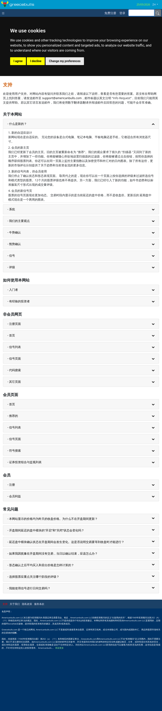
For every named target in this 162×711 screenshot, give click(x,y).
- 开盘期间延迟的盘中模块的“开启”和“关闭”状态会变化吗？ (45, 591)
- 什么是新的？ (17, 185)
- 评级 (11, 328)
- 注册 (11, 546)
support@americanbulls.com (62, 159)
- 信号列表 (14, 408)
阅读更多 (59, 709)
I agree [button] (18, 122)
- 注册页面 (14, 385)
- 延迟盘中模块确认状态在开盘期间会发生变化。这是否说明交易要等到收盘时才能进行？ (65, 603)
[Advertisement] (81, 86)
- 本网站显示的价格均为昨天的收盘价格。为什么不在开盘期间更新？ (52, 580)
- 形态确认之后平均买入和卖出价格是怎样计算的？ (40, 626)
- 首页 (11, 396)
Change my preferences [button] (64, 122)
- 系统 (11, 270)
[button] (156, 4)
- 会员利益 (14, 557)
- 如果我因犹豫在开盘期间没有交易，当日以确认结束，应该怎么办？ (52, 614)
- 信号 (11, 317)
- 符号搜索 (14, 512)
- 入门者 (12, 351)
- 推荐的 (12, 477)
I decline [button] (35, 122)
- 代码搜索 (14, 431)
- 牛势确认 (14, 293)
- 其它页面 (14, 443)
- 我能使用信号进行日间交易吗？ (28, 649)
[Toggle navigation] (4, 13)
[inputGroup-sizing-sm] (141, 12)
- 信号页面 (14, 420)
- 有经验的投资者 (18, 362)
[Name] (157, 12)
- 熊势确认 (14, 305)
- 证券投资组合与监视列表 (24, 523)
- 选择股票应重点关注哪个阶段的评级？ (33, 638)
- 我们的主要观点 (18, 282)
